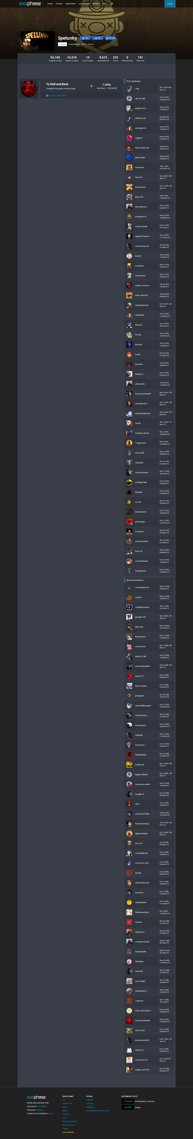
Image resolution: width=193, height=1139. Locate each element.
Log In (170, 4)
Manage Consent (69, 1121)
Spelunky (67, 38)
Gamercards (70, 4)
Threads (89, 1100)
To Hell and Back (57, 84)
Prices (83, 44)
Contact (66, 1114)
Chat (104, 4)
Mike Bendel (42, 1106)
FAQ (64, 1100)
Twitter (89, 1103)
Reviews (96, 4)
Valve (50, 1113)
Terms (65, 1129)
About (65, 1111)
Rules (64, 1107)
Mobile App (67, 1103)
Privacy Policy (68, 1125)
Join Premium (68, 1132)
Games (50, 4)
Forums (59, 4)
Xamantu (40, 1110)
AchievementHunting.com (97, 1111)
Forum (91, 44)
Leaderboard (84, 4)
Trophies (62, 44)
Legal (64, 1118)
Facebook (90, 1107)
